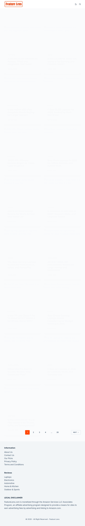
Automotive (9, 483)
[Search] (80, 4)
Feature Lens (54, 519)
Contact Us (9, 455)
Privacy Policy (10, 461)
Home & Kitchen (11, 486)
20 (58, 432)
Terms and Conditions (14, 464)
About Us (8, 452)
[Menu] (76, 4)
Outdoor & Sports (12, 489)
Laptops (7, 477)
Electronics (9, 480)
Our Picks (8, 458)
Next (76, 432)
